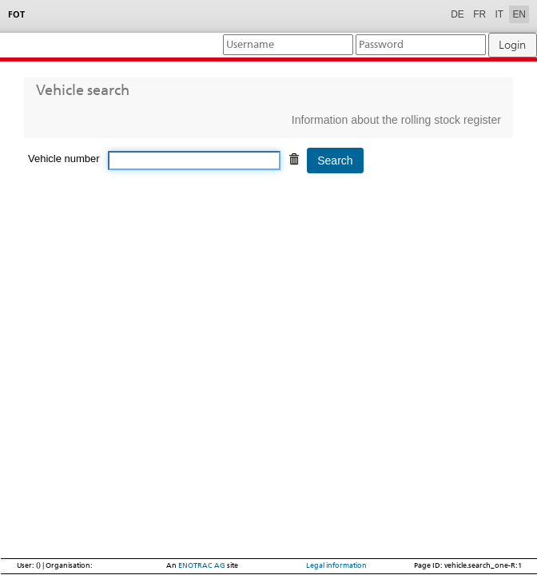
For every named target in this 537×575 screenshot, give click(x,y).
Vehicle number (64, 159)
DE (457, 14)
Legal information (336, 565)
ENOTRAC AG (201, 565)
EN (519, 14)
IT (499, 14)
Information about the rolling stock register (396, 119)
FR (479, 14)
